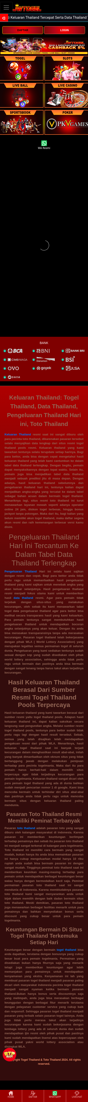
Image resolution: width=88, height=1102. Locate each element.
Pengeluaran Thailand (21, 571)
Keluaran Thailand (18, 434)
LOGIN (64, 30)
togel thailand (66, 949)
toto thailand (26, 828)
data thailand (23, 598)
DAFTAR (22, 30)
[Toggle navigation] (6, 7)
